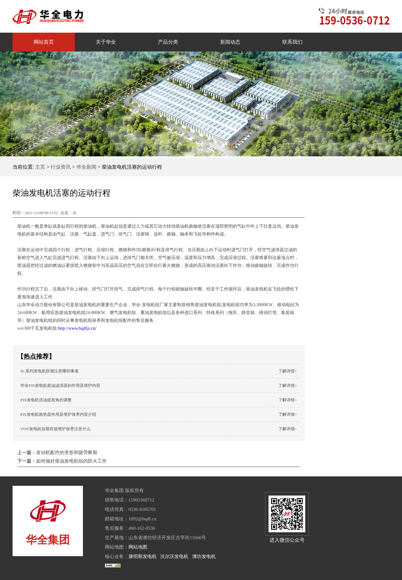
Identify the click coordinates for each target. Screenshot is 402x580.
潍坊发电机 (204, 556)
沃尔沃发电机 (174, 556)
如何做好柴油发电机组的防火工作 (71, 460)
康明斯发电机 (142, 556)
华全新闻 (86, 167)
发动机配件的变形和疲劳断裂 (66, 452)
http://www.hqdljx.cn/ (76, 328)
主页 (40, 167)
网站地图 (137, 547)
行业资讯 (61, 167)
